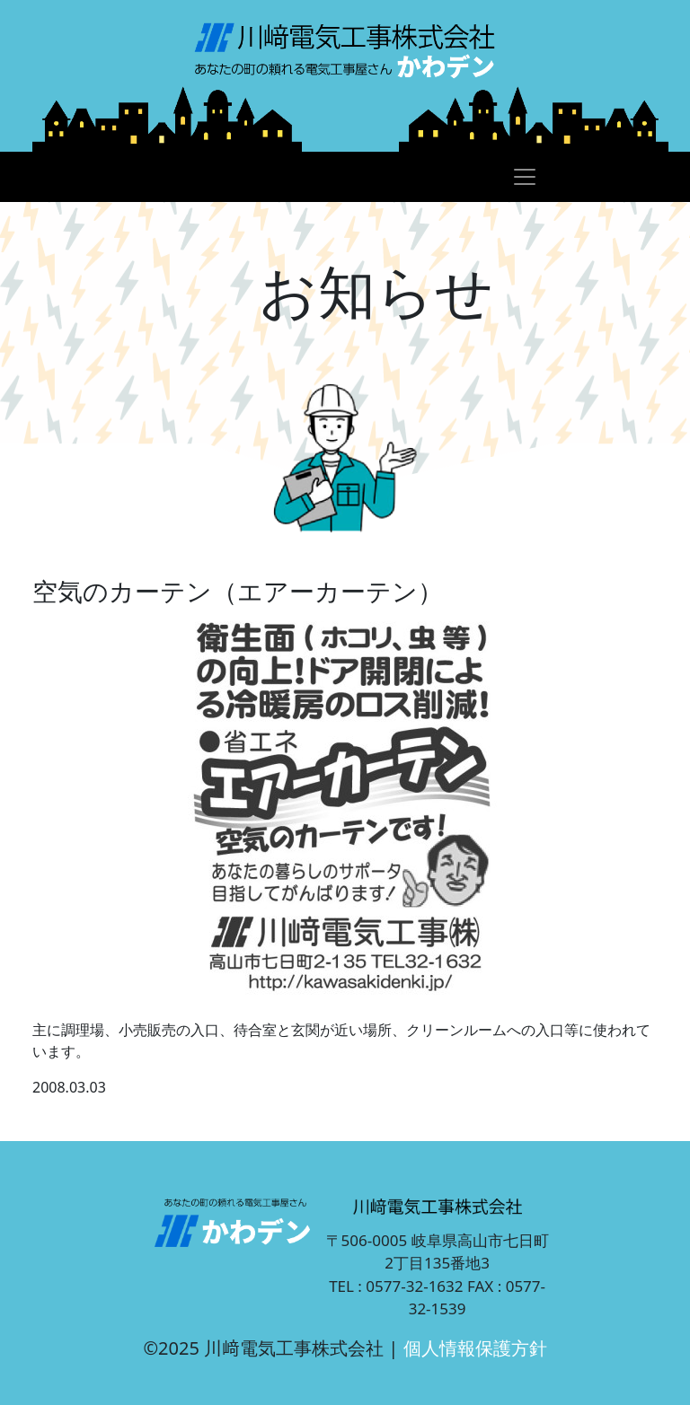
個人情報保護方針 (475, 1348)
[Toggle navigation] (525, 177)
